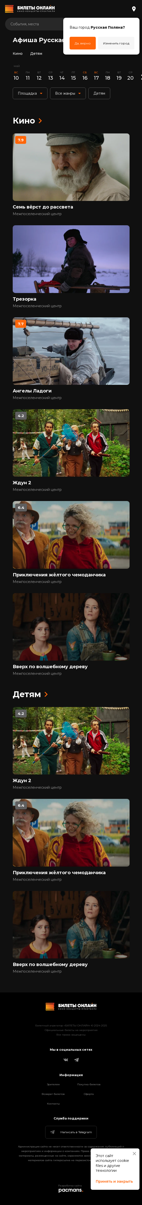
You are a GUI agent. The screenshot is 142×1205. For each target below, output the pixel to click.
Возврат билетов (53, 1094)
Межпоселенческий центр (37, 214)
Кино (18, 53)
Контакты (53, 1103)
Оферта (89, 1094)
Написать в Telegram (70, 1132)
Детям (36, 53)
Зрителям (53, 1084)
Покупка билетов (89, 1084)
